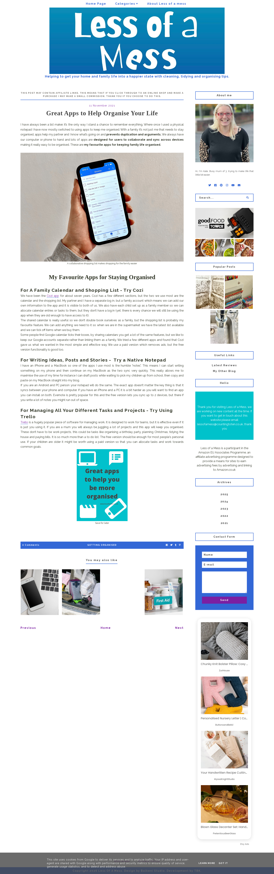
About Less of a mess (166, 3)
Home (106, 628)
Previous (28, 628)
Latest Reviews (224, 365)
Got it (223, 863)
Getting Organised (102, 545)
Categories (125, 3)
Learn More (207, 863)
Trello (24, 422)
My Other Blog (224, 371)
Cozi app (53, 296)
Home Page (96, 3)
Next (179, 628)
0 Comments (30, 545)
